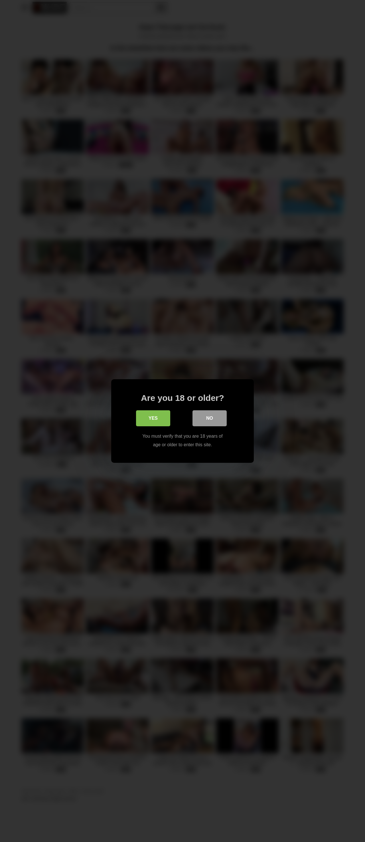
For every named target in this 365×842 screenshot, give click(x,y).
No (209, 418)
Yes (153, 418)
